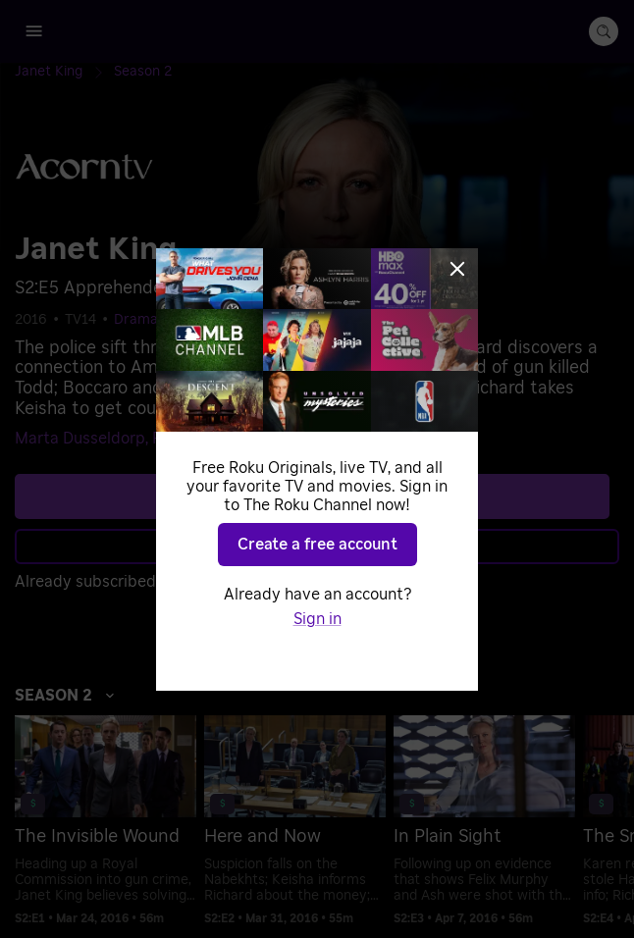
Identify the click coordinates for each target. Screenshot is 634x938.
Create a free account (317, 544)
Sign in (317, 619)
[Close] (457, 269)
